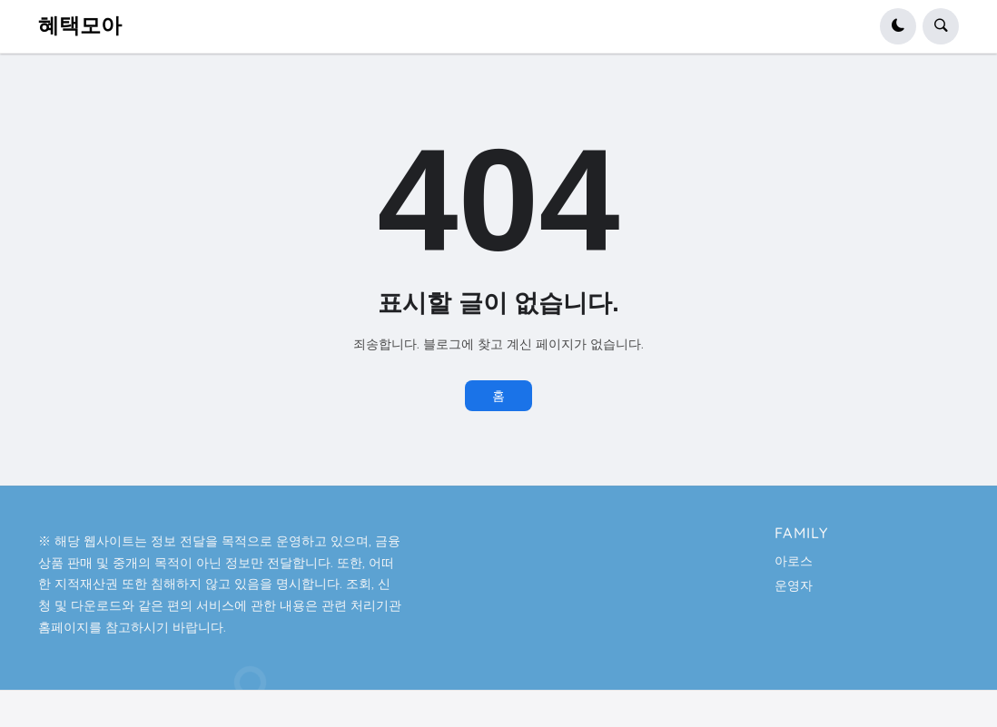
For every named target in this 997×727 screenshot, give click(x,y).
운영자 (794, 585)
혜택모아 (80, 25)
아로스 (794, 561)
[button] (898, 26)
